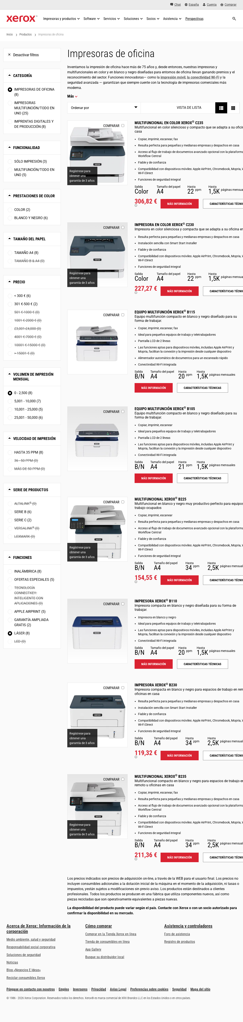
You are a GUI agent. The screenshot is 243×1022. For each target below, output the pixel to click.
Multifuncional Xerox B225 (160, 499)
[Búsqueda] (234, 19)
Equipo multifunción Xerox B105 (165, 408)
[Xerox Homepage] (21, 19)
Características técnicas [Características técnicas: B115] (202, 388)
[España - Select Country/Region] (192, 4)
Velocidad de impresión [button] (34, 438)
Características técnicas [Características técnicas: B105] (202, 478)
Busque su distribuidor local (104, 957)
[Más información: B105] (97, 438)
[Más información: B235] (97, 806)
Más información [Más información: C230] (179, 291)
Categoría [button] (22, 75)
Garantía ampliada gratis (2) (31, 622)
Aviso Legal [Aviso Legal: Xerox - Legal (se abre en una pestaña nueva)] (118, 989)
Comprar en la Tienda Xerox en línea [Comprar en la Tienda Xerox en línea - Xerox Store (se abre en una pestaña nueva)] (110, 934)
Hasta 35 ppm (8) (28, 452)
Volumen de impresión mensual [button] (33, 376)
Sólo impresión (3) (30, 161)
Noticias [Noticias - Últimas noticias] (12, 962)
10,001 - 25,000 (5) (28, 409)
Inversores (80, 989)
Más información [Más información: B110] (153, 664)
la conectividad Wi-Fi (203, 77)
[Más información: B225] (97, 529)
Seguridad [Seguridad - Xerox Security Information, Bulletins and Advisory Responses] (179, 989)
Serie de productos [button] (30, 490)
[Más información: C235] (97, 152)
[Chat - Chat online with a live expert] (175, 5)
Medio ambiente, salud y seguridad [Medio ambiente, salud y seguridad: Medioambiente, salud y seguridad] (30, 939)
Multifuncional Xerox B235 (160, 776)
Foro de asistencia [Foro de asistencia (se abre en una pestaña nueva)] (177, 934)
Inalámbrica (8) (28, 571)
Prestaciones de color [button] (34, 196)
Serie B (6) (23, 512)
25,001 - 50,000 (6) (28, 418)
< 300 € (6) (22, 296)
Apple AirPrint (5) (30, 612)
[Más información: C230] (97, 254)
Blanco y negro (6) (31, 218)
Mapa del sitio (200, 989)
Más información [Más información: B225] (179, 580)
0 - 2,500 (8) (23, 393)
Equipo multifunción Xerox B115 (165, 312)
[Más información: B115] (97, 342)
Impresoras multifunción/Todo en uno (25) (34, 108)
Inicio (9, 34)
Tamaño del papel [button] (29, 239)
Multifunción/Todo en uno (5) (34, 172)
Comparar (111, 126)
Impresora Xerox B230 (156, 685)
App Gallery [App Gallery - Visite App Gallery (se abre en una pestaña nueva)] (93, 949)
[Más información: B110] (97, 631)
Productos (25, 34)
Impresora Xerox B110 (156, 601)
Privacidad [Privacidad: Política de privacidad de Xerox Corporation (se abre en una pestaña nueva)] (98, 989)
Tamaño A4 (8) (26, 253)
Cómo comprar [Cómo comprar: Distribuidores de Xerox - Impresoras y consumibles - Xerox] (98, 926)
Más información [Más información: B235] (179, 857)
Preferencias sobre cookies (149, 989)
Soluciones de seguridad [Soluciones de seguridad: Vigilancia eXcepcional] (23, 955)
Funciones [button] (22, 557)
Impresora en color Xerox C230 (164, 224)
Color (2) (22, 210)
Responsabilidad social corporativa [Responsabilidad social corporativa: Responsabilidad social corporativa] (30, 947)
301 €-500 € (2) (26, 304)
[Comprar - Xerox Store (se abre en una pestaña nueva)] (228, 4)
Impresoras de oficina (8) (34, 92)
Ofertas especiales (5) (34, 580)
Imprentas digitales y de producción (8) (34, 124)
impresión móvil (173, 77)
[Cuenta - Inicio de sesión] (210, 4)
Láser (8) (22, 633)
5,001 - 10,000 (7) (27, 401)
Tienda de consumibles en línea (107, 942)
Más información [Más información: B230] (179, 755)
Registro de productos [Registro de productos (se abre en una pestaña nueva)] (179, 942)
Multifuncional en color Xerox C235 (169, 122)
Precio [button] (19, 282)
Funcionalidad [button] (26, 147)
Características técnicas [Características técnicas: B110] (202, 664)
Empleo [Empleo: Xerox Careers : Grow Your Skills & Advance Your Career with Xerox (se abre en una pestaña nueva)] (64, 989)
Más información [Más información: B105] (153, 478)
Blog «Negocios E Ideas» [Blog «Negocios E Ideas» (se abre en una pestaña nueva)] (23, 970)
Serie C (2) (23, 520)
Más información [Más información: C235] (179, 203)
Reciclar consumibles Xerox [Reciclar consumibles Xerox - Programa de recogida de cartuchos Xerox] (25, 978)
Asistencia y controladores (188, 926)
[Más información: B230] (97, 715)
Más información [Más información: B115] (153, 388)
